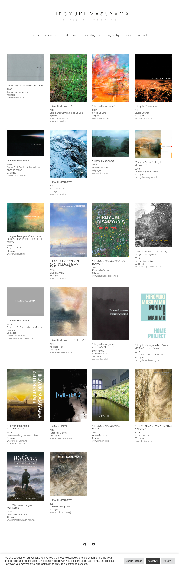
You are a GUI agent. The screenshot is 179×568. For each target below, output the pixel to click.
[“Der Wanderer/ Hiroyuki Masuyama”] (25, 476)
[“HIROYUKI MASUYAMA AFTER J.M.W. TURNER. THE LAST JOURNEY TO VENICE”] (68, 230)
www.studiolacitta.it (59, 121)
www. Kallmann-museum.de (20, 339)
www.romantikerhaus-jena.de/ (21, 520)
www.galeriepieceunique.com (148, 267)
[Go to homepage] (89, 17)
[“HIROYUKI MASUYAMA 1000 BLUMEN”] (111, 230)
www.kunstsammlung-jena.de (63, 512)
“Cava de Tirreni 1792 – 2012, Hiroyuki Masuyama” (151, 253)
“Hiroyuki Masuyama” (61, 106)
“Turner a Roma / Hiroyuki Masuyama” (148, 164)
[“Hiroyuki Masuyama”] (68, 78)
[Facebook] (84, 544)
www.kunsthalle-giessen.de (105, 276)
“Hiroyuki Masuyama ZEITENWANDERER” (103, 345)
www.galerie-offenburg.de (147, 360)
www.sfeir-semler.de (59, 119)
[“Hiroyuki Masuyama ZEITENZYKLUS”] (25, 395)
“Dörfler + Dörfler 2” (60, 426)
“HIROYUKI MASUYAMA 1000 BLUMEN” (108, 262)
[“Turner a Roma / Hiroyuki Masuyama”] (153, 144)
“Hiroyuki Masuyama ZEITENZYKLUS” (18, 427)
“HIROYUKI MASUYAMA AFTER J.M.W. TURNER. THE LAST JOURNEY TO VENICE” (67, 264)
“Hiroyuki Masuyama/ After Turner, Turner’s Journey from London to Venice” (25, 239)
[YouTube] (93, 544)
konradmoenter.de (15, 98)
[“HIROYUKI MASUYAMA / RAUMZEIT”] (111, 395)
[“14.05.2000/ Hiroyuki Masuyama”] (25, 67)
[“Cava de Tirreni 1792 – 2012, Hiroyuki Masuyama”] (153, 225)
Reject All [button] (168, 561)
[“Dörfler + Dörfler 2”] (68, 395)
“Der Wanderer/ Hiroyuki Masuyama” (19, 506)
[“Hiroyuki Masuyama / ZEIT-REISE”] (68, 311)
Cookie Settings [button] (134, 561)
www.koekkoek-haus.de (61, 353)
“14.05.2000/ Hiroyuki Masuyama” (25, 86)
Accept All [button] (153, 561)
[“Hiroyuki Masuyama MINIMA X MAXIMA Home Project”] (153, 314)
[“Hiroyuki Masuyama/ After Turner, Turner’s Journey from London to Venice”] (25, 217)
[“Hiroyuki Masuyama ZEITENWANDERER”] (111, 313)
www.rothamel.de (100, 359)
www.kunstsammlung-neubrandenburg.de (17, 442)
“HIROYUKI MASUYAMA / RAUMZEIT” (106, 427)
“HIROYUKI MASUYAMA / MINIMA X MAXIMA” (153, 427)
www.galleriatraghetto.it (146, 177)
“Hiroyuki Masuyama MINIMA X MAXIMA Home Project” (151, 346)
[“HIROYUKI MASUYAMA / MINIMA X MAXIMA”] (153, 395)
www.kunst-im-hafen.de (61, 439)
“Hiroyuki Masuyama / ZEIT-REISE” (68, 340)
